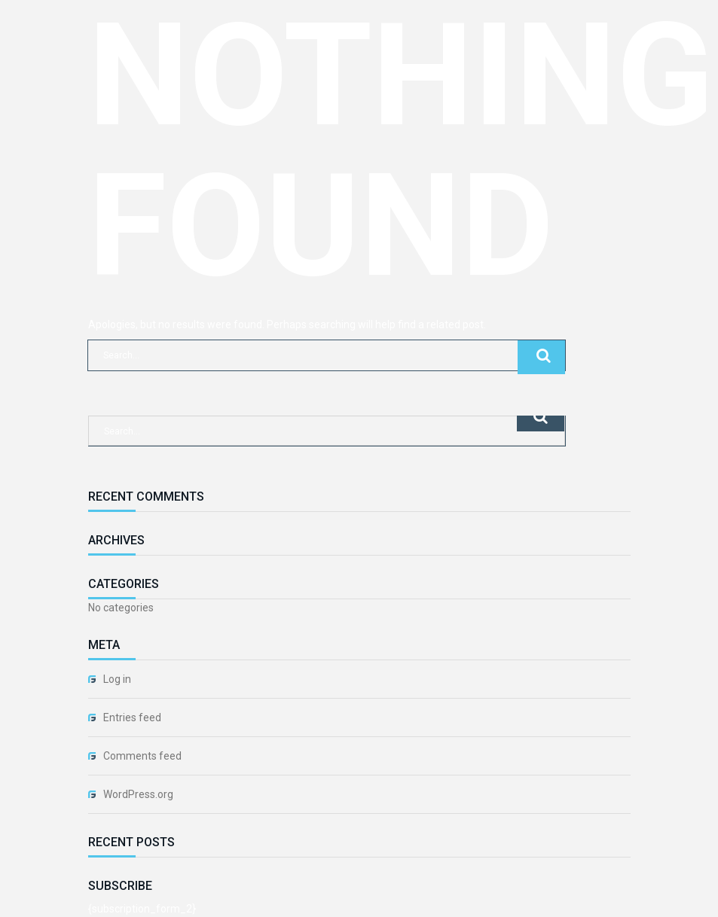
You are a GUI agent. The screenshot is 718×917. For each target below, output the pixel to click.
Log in (117, 679)
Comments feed (142, 756)
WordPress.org (138, 794)
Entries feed (132, 717)
